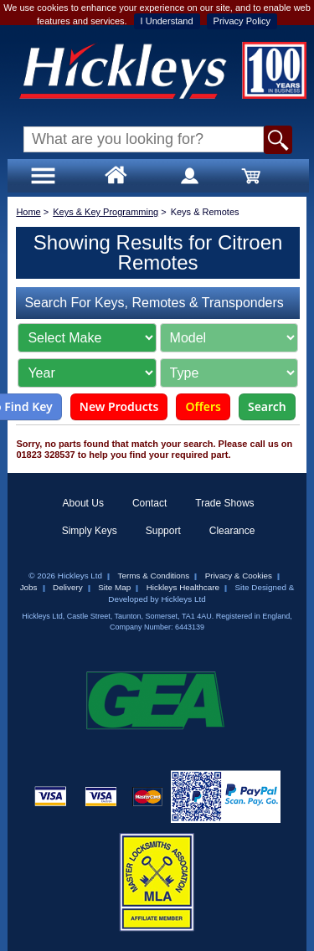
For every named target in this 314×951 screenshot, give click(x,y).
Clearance (232, 531)
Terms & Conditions (154, 575)
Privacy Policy (242, 21)
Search (267, 406)
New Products (119, 406)
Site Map (114, 587)
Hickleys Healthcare (183, 587)
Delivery (68, 587)
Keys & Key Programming (105, 212)
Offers (203, 406)
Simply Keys (89, 531)
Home (28, 212)
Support (163, 531)
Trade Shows (224, 503)
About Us (83, 503)
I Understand (167, 21)
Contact (149, 503)
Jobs (29, 587)
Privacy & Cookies (238, 575)
